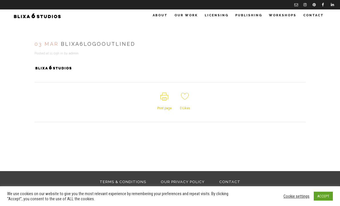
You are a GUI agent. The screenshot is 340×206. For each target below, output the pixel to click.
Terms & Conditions (123, 182)
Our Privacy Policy (183, 182)
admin (74, 53)
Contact (229, 182)
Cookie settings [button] (296, 196)
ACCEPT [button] (323, 196)
